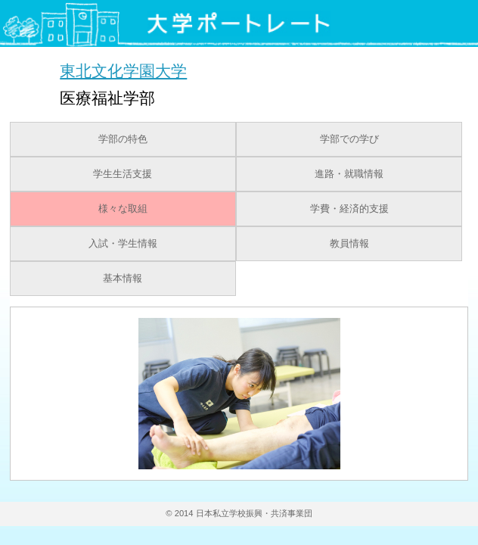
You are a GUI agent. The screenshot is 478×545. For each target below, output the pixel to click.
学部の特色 (122, 139)
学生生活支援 (122, 174)
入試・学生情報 (122, 243)
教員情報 (349, 243)
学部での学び (349, 139)
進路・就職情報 (349, 174)
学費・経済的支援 (349, 209)
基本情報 (122, 278)
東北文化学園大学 (123, 70)
